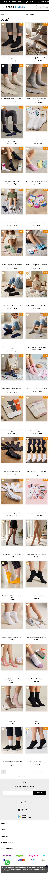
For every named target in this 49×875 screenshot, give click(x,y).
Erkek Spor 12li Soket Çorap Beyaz (12, 513)
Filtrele (2, 14)
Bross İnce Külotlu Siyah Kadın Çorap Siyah (12, 554)
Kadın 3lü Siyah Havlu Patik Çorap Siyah (36, 761)
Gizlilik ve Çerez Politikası (30, 869)
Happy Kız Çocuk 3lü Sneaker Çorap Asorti (36, 222)
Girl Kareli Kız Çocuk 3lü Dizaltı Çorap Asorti (36, 388)
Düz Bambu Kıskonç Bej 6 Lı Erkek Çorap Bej (12, 98)
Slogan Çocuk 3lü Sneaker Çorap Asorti (12, 222)
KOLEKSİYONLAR (20, 7)
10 (19, 776)
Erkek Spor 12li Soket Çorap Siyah (12, 471)
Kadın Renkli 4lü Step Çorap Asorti (36, 678)
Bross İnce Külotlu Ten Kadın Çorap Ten (36, 554)
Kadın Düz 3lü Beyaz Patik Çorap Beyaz (12, 637)
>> (29, 776)
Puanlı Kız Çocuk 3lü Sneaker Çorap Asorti (36, 181)
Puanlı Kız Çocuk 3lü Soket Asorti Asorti (36, 513)
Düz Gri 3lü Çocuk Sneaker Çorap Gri (37, 347)
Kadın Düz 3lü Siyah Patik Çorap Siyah (36, 595)
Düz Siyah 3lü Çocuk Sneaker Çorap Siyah (12, 305)
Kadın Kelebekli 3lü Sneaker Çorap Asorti (36, 637)
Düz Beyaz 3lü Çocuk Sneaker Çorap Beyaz (36, 305)
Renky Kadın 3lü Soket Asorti (12, 181)
